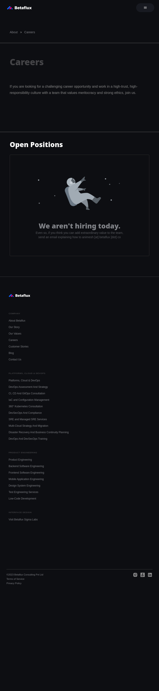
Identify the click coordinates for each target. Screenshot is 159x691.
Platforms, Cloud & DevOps (24, 380)
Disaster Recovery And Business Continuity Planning (39, 432)
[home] (18, 7)
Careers (29, 32)
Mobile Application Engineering (26, 479)
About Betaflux (17, 320)
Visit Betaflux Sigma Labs (23, 519)
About (14, 32)
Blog (11, 353)
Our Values (15, 333)
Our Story (14, 327)
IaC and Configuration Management (29, 399)
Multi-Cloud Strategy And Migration (28, 425)
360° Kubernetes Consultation (26, 406)
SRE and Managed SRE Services (28, 419)
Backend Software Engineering (26, 466)
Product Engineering (20, 459)
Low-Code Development (22, 498)
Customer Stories (18, 346)
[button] (145, 7)
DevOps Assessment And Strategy (28, 386)
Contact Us (15, 359)
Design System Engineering (24, 485)
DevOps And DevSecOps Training (28, 438)
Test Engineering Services (23, 492)
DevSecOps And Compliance (25, 412)
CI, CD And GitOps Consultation (27, 393)
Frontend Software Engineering (26, 472)
